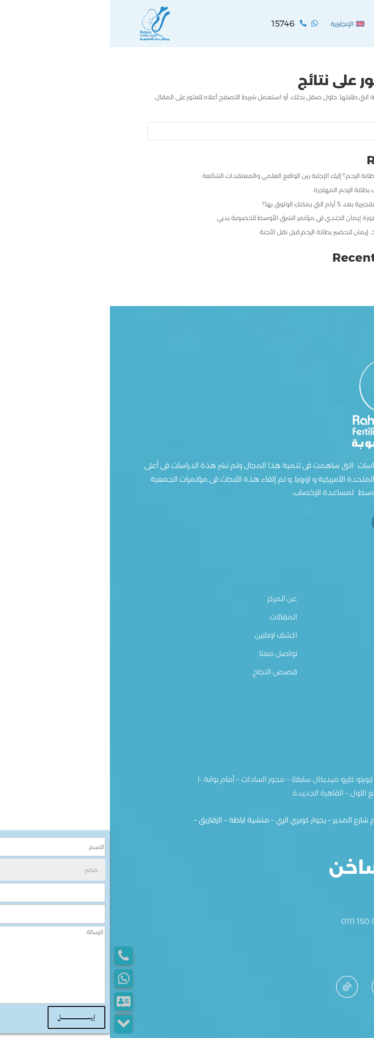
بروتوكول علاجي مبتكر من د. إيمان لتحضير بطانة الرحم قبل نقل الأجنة (243, 232)
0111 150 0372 (255, 921)
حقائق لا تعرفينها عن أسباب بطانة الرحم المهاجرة (270, 190)
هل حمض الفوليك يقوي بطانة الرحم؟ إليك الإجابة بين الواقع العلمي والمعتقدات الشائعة (214, 176)
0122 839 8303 (313, 921)
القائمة (328, 23)
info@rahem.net (310, 952)
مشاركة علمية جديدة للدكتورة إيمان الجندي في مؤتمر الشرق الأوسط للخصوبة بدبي (221, 218)
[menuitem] (238, 24)
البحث (324, 131)
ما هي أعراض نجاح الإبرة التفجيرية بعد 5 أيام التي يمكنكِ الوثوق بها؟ (244, 204)
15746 (329, 891)
